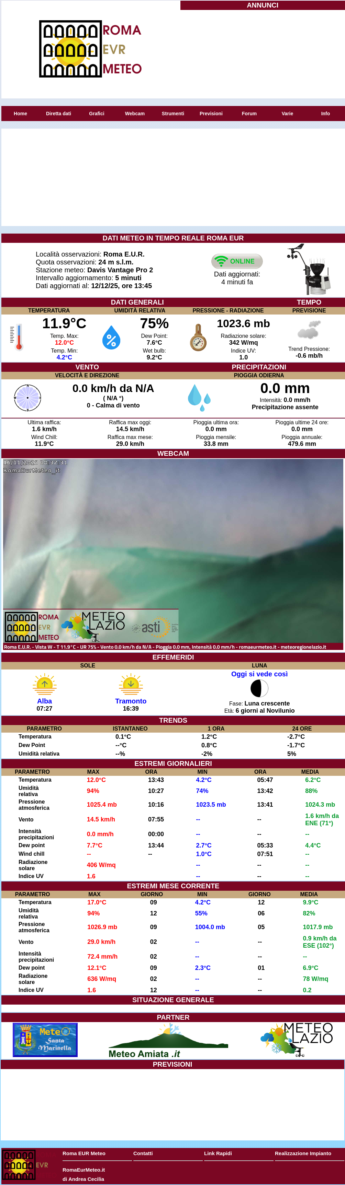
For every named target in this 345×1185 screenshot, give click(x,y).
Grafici (96, 113)
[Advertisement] (262, 53)
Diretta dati (58, 113)
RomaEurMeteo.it (84, 1170)
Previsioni (211, 113)
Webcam (135, 113)
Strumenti (173, 113)
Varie (287, 113)
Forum (249, 113)
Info (325, 113)
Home (20, 113)
